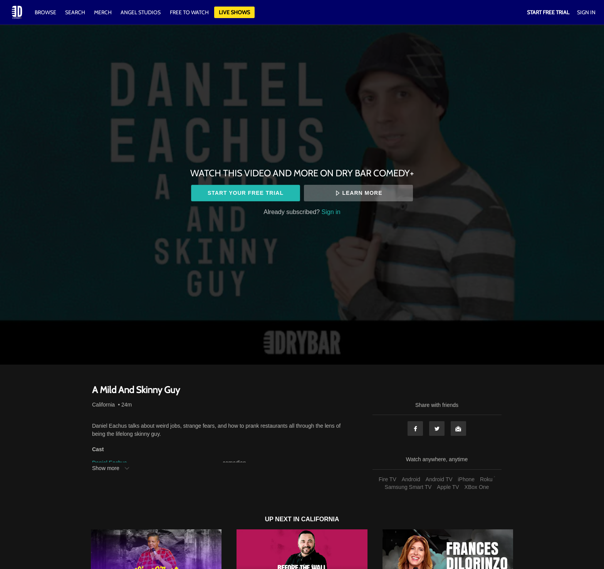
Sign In (586, 12)
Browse (46, 12)
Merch (103, 12)
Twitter (437, 428)
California (103, 405)
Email (458, 428)
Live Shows (234, 12)
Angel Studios (141, 12)
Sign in (331, 211)
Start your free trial (246, 193)
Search (75, 12)
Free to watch (189, 12)
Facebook (415, 428)
